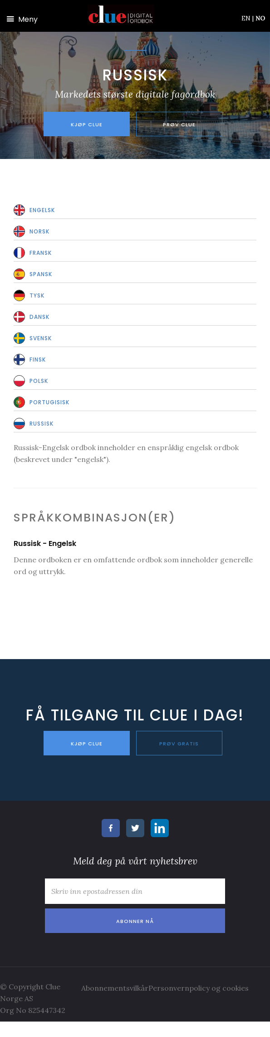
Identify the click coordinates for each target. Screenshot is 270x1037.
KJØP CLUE (87, 743)
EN (247, 18)
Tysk (36, 295)
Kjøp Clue (87, 124)
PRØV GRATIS (179, 743)
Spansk (40, 274)
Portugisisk (49, 402)
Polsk (38, 381)
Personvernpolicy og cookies (198, 987)
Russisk (41, 423)
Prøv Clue (179, 124)
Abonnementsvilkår (114, 987)
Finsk (37, 359)
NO (260, 18)
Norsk (39, 231)
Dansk (39, 317)
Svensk (40, 338)
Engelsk (42, 210)
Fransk (40, 253)
